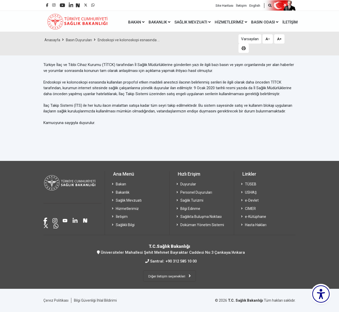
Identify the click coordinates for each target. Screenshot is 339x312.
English (254, 5)
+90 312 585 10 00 (181, 261)
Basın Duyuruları (79, 40)
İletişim (241, 5)
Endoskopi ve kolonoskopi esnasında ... (129, 40)
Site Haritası (224, 5)
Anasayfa (52, 40)
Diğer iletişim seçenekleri (167, 276)
